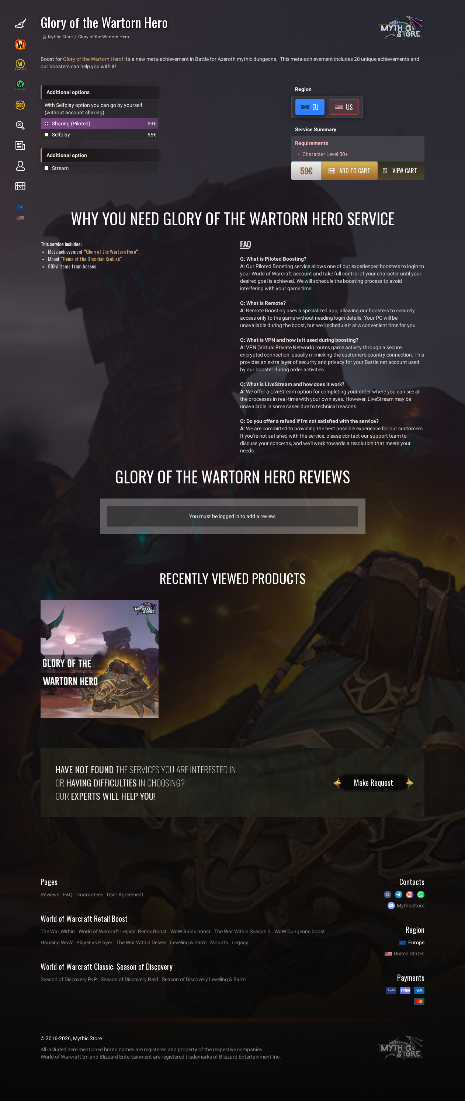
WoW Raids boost (190, 931)
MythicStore (410, 906)
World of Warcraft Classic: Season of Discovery (107, 966)
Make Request (373, 782)
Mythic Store (60, 36)
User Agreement (125, 894)
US (349, 107)
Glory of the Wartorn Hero (92, 59)
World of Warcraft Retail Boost (84, 918)
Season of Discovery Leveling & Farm (204, 979)
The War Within (58, 931)
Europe (416, 942)
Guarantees (89, 894)
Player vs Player (94, 942)
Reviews (50, 894)
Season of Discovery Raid (129, 979)
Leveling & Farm (188, 942)
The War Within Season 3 (242, 931)
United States (409, 953)
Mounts (219, 942)
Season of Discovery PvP (69, 979)
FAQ (68, 894)
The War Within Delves (141, 942)
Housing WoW (57, 942)
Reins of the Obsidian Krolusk (91, 259)
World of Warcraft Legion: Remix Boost (123, 931)
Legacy (240, 942)
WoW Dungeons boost (299, 931)
